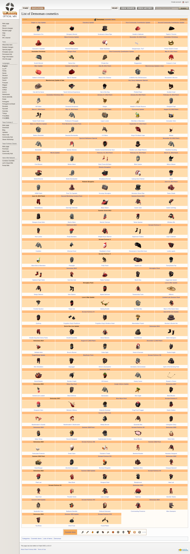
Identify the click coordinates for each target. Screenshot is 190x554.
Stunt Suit (38, 497)
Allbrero (171, 294)
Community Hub (7, 137)
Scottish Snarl (171, 92)
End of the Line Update (171, 312)
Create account (176, 2)
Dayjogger (72, 367)
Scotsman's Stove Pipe (105, 34)
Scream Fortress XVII (105, 514)
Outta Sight (104, 352)
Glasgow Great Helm (38, 222)
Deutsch (5, 75)
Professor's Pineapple (71, 121)
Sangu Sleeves (38, 294)
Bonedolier (38, 150)
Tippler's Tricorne (171, 34)
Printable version (7, 52)
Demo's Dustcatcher (105, 367)
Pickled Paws (138, 92)
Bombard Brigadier (105, 468)
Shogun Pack (71, 51)
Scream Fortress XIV (104, 456)
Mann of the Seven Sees (171, 309)
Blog (3, 130)
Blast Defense (71, 395)
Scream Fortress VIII (154, 355)
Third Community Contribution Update (121, 51)
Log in (187, 2)
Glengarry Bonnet (71, 34)
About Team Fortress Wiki (28, 549)
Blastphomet (138, 482)
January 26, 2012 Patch (138, 95)
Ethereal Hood (71, 251)
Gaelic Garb (138, 207)
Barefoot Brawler (138, 453)
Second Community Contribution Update (171, 22)
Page (25, 8)
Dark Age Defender (72, 207)
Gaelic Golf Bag (171, 207)
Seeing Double (104, 309)
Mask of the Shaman (105, 77)
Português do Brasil (8, 104)
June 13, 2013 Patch (171, 181)
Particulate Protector (38, 453)
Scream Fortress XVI (88, 499)
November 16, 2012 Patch (171, 138)
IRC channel (6, 38)
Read (114, 8)
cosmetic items (110, 20)
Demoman (57, 538)
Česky (4, 71)
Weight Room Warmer (105, 236)
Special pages (6, 49)
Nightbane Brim (138, 468)
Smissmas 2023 (138, 485)
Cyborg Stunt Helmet (138, 179)
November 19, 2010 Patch (138, 37)
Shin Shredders (38, 367)
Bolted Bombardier (71, 179)
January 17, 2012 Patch (104, 95)
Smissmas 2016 (105, 369)
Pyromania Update (138, 109)
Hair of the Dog (105, 92)
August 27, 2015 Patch (88, 340)
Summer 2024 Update (38, 499)
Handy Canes (138, 381)
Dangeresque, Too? (138, 48)
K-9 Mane (105, 135)
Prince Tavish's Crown (171, 48)
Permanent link (7, 54)
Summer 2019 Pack (105, 413)
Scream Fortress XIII (88, 442)
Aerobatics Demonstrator (138, 367)
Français (5, 83)
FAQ (3, 35)
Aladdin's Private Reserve (138, 106)
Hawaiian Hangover (171, 453)
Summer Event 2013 (137, 196)
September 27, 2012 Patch (138, 124)
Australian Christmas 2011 (55, 95)
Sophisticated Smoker (104, 439)
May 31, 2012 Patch (72, 109)
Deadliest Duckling (171, 150)
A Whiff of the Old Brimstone (137, 77)
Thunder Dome (71, 497)
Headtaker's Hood (104, 251)
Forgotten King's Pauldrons (71, 323)
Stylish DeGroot (105, 294)
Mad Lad (171, 482)
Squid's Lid (138, 265)
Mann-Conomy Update (71, 37)
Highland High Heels (38, 280)
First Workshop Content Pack (71, 124)
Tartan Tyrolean (105, 280)
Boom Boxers (138, 439)
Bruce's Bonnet (71, 352)
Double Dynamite (72, 337)
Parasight (72, 265)
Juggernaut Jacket (171, 280)
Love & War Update (171, 282)
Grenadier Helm (171, 121)
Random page (6, 30)
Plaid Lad (38, 482)
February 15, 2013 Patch (105, 152)
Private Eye (104, 63)
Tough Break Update (38, 355)
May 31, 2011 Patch (171, 51)
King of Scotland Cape (138, 135)
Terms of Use (42, 549)
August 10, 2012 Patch (171, 109)
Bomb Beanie (38, 381)
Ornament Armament (71, 106)
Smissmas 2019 (38, 427)
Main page (5, 23)
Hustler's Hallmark (137, 34)
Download (5, 127)
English (5, 66)
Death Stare (71, 453)
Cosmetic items (70, 532)
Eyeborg (38, 323)
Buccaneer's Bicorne (171, 77)
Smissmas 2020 (171, 427)
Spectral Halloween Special (88, 138)
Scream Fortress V (155, 225)
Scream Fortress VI (88, 312)
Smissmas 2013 (72, 268)
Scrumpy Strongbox (105, 193)
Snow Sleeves (105, 337)
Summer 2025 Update (72, 514)
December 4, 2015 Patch (154, 340)
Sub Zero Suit (72, 280)
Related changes (7, 47)
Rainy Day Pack (72, 384)
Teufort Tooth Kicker (38, 121)
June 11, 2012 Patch (104, 109)
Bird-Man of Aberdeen (138, 121)
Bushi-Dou (138, 280)
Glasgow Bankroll (171, 468)
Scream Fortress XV (154, 470)
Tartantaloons (38, 207)
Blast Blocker (171, 395)
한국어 (4, 92)
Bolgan (105, 106)
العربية (4, 68)
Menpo (171, 135)
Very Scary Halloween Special (138, 80)
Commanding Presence (138, 511)
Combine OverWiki (8, 161)
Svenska (5, 111)
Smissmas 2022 (171, 456)
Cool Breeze (38, 164)
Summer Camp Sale (71, 66)
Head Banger (39, 468)
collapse (183, 19)
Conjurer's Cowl (171, 63)
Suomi (4, 80)
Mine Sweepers (171, 511)
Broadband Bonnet (105, 179)
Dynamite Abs (138, 424)
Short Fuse (71, 525)
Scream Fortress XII (138, 427)
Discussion (37, 8)
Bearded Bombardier (71, 135)
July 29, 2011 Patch (105, 66)
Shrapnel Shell (104, 482)
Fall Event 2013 (71, 225)
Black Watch (105, 207)
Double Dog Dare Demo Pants (38, 337)
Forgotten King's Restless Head (105, 323)
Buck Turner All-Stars (105, 164)
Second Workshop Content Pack (71, 196)
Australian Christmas (171, 37)
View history (145, 8)
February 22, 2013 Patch (138, 152)
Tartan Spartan (138, 222)
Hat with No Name (38, 92)
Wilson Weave (171, 164)
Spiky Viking (38, 439)
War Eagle (138, 395)
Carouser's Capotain (38, 48)
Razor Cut (72, 309)
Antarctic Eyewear (104, 410)
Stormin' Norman (105, 222)
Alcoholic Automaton (72, 468)
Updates (5, 132)
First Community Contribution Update (138, 22)
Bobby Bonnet (105, 424)
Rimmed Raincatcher (71, 48)
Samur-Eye (71, 63)
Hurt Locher (38, 236)
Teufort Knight (171, 352)
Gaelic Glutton (171, 410)
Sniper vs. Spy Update (38, 22)
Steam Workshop (7, 139)
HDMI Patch (38, 193)
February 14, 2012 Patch (171, 95)
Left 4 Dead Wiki (7, 163)
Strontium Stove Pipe (138, 193)
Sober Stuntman (105, 48)
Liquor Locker (105, 121)
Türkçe (4, 113)
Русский (5, 109)
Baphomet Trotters (138, 236)
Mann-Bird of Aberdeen (39, 265)
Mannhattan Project (138, 323)
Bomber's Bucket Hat (171, 323)
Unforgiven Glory (171, 424)
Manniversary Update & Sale (154, 66)
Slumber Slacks (171, 497)
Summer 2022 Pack (154, 442)
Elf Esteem (105, 381)
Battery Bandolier (38, 135)
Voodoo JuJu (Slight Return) (138, 150)
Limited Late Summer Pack (171, 297)
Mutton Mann (72, 164)
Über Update (38, 66)
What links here (7, 45)
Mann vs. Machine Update (38, 124)
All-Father (38, 106)
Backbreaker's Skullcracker (71, 424)
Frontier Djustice (39, 309)
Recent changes (7, 28)
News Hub (5, 135)
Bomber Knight (71, 381)
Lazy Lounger (105, 497)
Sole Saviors (72, 294)
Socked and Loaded (38, 395)
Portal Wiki (5, 165)
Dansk (4, 73)
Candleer (38, 251)
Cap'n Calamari (171, 236)
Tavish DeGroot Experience (71, 92)
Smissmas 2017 (171, 384)
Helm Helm (171, 439)
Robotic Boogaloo (105, 167)
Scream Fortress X (171, 398)
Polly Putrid (104, 265)
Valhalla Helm (38, 352)
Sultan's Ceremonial (38, 77)
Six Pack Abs (138, 309)
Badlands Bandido (71, 511)
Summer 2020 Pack (88, 427)
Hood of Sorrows (138, 352)
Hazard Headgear (71, 439)
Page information (7, 57)
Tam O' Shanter (71, 77)
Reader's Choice (171, 381)
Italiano (4, 87)
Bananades (104, 395)
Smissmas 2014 (155, 326)
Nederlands (6, 94)
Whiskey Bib (171, 222)
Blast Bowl (72, 482)
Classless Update (88, 22)
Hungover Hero (38, 410)
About (4, 26)
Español (5, 78)
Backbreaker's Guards (38, 424)
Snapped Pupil (171, 106)
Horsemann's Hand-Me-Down (138, 251)
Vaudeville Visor (38, 511)
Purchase (5, 149)
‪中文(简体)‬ (5, 116)
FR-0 (171, 179)
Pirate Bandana (71, 236)
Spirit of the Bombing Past (171, 367)
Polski (4, 99)
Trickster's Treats (105, 453)
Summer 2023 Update (88, 470)
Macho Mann (72, 222)
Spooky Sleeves (72, 150)
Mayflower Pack (88, 355)
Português (5, 101)
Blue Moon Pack (121, 398)
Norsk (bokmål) (7, 97)
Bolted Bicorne (38, 179)
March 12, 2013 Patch (171, 152)
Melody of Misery (72, 410)
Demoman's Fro (38, 34)
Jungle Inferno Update (121, 384)
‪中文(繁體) (5, 118)
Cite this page (6, 59)
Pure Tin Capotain (71, 193)
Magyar (4, 85)
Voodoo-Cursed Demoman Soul (105, 150)
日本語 (4, 90)
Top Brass (39, 525)
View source (127, 8)
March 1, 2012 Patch (38, 109)
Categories (26, 538)
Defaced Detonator (105, 511)
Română (5, 106)
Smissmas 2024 (155, 499)
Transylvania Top (171, 265)
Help (3, 33)
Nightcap (138, 497)
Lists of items (47, 538)
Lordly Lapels (171, 251)
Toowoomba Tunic (138, 294)
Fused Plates (105, 525)
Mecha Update (55, 152)
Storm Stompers (171, 337)
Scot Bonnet (138, 337)
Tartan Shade (171, 193)
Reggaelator (138, 63)
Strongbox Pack (154, 268)
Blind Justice (138, 164)
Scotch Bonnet (38, 63)
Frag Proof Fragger (138, 410)
